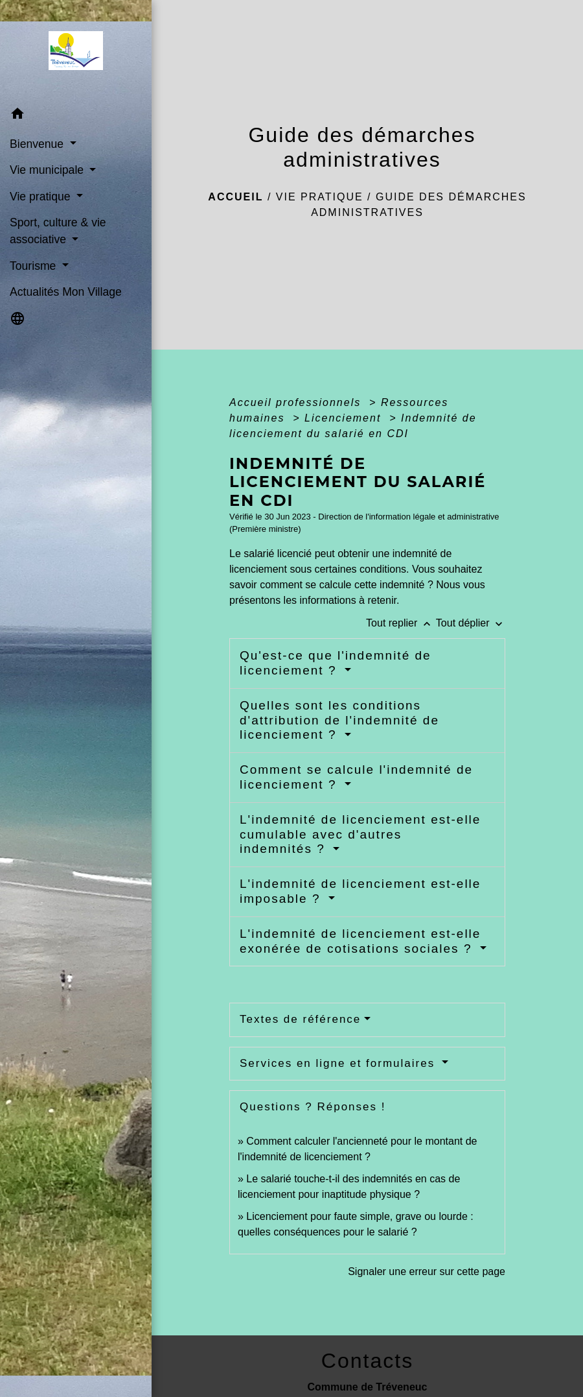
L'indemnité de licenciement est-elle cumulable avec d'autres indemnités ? (360, 834)
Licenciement (344, 418)
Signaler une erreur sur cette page (426, 1271)
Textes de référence (300, 1019)
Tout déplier (470, 622)
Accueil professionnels (297, 402)
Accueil (235, 196)
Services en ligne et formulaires (339, 1063)
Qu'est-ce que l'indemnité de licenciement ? (335, 663)
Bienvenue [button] (38, 143)
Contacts (367, 1360)
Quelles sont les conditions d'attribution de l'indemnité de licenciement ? (339, 720)
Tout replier (401, 622)
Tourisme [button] (34, 265)
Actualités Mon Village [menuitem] (66, 291)
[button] (76, 115)
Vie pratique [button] (41, 196)
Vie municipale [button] (48, 169)
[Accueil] (75, 50)
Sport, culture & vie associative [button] (58, 231)
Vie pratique (319, 196)
